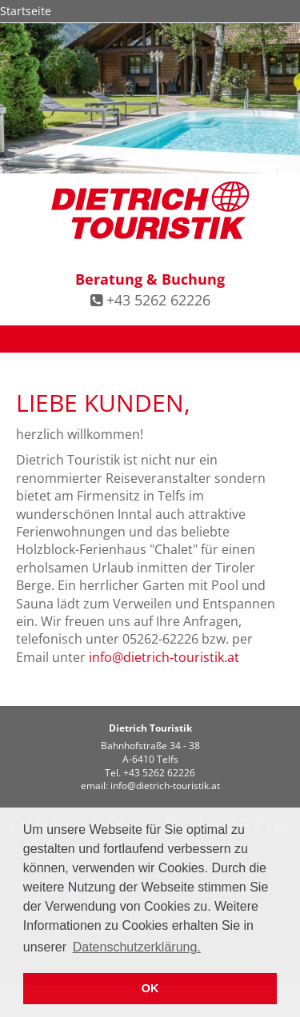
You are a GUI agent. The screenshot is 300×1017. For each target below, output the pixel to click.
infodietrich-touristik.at (164, 657)
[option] (150, 98)
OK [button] (150, 988)
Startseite (25, 10)
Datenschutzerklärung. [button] (137, 947)
